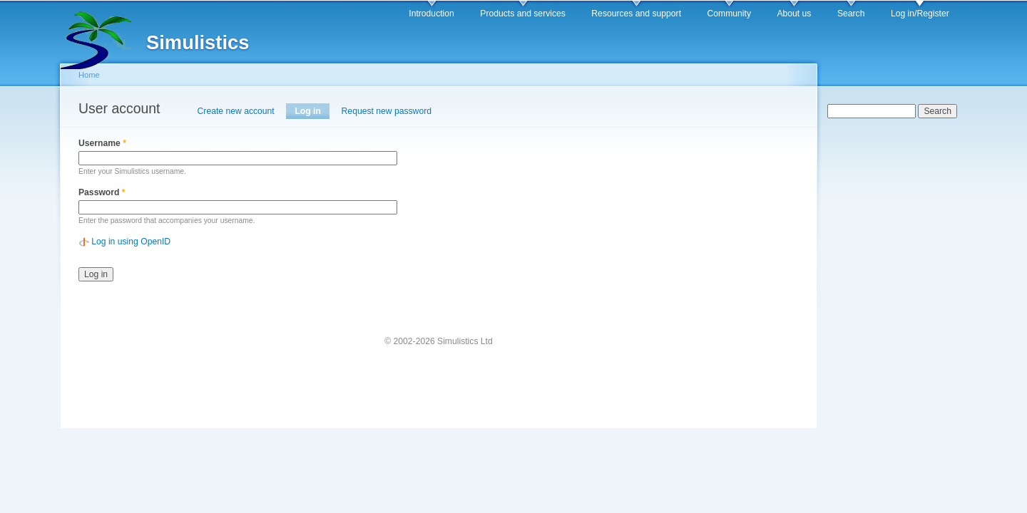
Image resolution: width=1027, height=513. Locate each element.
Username (102, 143)
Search (851, 14)
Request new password (386, 111)
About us (794, 14)
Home (89, 75)
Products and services (523, 14)
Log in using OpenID (130, 242)
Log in (312, 111)
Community (729, 14)
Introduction (431, 14)
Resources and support (636, 14)
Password (102, 192)
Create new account (236, 111)
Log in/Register (920, 14)
